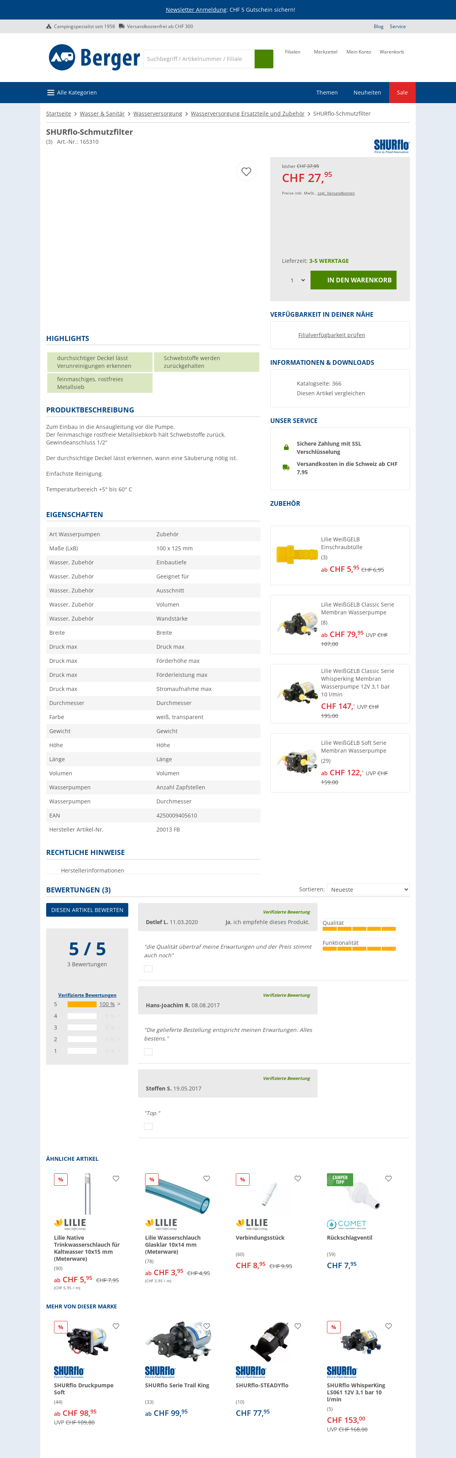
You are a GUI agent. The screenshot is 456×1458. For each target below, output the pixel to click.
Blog (379, 26)
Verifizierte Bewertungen (87, 995)
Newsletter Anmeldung (196, 9)
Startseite (58, 113)
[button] (340, 555)
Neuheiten (367, 92)
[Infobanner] (229, 10)
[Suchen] (264, 59)
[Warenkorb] (392, 58)
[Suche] (199, 59)
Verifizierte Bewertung (286, 912)
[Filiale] (292, 58)
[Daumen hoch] (148, 968)
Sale (402, 92)
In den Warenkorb (354, 280)
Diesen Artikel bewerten (87, 910)
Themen (327, 92)
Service (398, 26)
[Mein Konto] (358, 58)
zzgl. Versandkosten (336, 193)
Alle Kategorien (77, 92)
